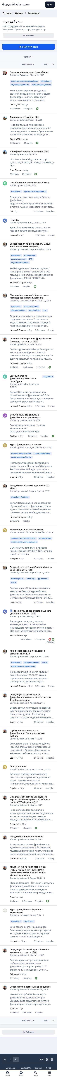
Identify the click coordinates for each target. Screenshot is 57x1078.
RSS (48, 1068)
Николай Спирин (28, 249)
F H (21, 185)
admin (22, 616)
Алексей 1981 (26, 222)
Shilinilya (24, 384)
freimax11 (24, 344)
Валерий (14, 235)
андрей (13, 477)
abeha (13, 1008)
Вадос (12, 602)
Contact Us (26, 1068)
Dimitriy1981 (15, 104)
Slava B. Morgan (27, 447)
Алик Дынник (16, 170)
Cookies (38, 1068)
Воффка (13, 788)
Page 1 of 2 (28, 64)
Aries (22, 154)
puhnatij (23, 119)
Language (11, 1068)
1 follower (14, 367)
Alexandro (14, 824)
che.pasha (24, 915)
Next (46, 64)
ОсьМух (23, 420)
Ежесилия (24, 75)
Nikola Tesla (15, 635)
